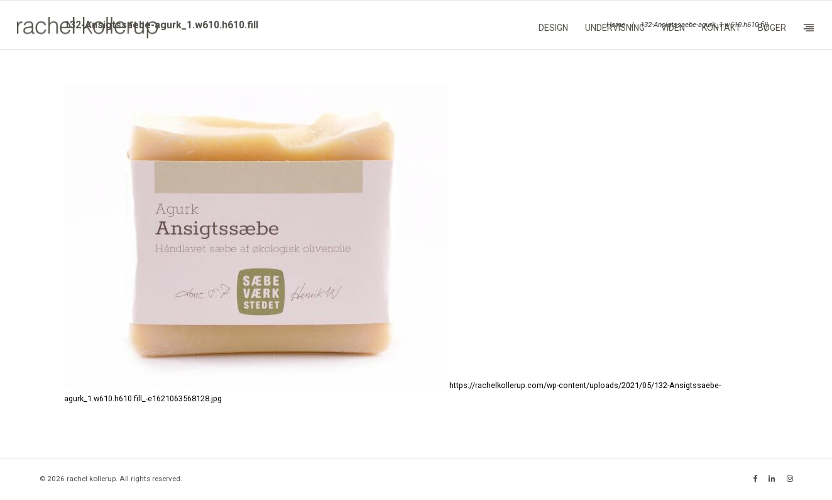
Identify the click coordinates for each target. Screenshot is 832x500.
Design (553, 27)
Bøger (772, 27)
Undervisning (615, 27)
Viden (673, 27)
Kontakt (721, 27)
